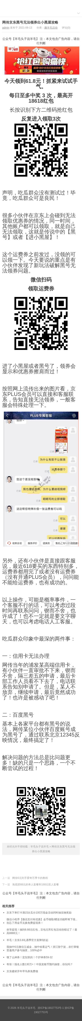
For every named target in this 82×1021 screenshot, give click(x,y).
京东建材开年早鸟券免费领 (22, 971)
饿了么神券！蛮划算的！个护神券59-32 (30, 957)
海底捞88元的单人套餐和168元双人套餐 (35, 884)
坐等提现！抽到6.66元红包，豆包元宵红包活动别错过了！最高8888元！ (42, 931)
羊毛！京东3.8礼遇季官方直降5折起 (27, 940)
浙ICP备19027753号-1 (51, 1007)
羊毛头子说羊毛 (41, 4)
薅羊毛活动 (51, 27)
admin (5, 27)
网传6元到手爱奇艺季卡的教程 (30, 878)
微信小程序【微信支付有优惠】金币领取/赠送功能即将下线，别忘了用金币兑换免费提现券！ (42, 921)
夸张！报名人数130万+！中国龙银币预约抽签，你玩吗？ (40, 964)
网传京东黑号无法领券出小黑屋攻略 (30, 22)
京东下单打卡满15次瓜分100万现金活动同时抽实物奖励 (39, 912)
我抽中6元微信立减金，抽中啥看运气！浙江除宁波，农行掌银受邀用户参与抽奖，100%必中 (43, 948)
